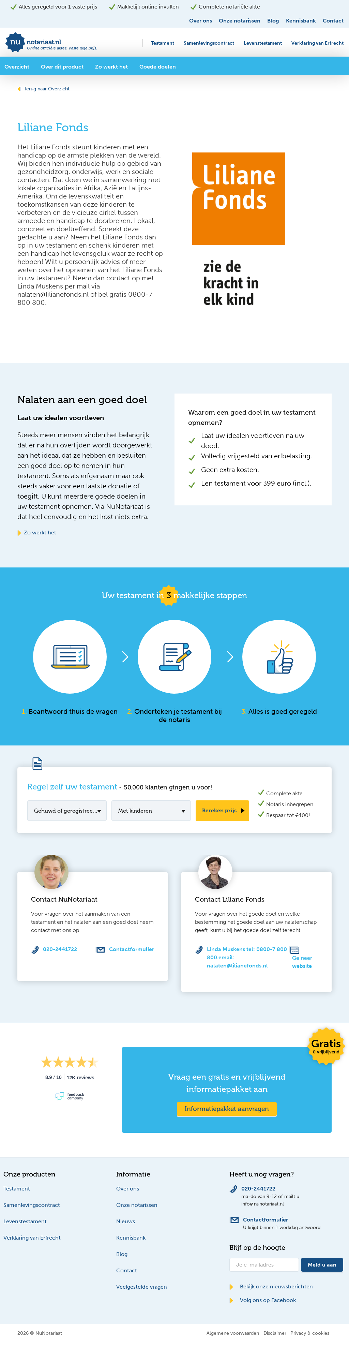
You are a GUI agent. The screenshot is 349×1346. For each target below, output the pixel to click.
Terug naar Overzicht (43, 89)
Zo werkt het (36, 532)
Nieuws (125, 1221)
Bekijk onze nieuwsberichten (271, 1286)
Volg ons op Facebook (262, 1300)
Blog (273, 20)
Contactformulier (131, 949)
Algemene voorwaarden (233, 1333)
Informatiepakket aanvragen (227, 1109)
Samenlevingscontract (209, 43)
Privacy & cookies (309, 1333)
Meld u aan (322, 1264)
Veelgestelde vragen (141, 1287)
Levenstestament (263, 43)
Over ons (200, 20)
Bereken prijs (219, 810)
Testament (162, 43)
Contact (333, 20)
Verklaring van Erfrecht (317, 43)
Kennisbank (301, 20)
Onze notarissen (239, 20)
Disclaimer (274, 1333)
